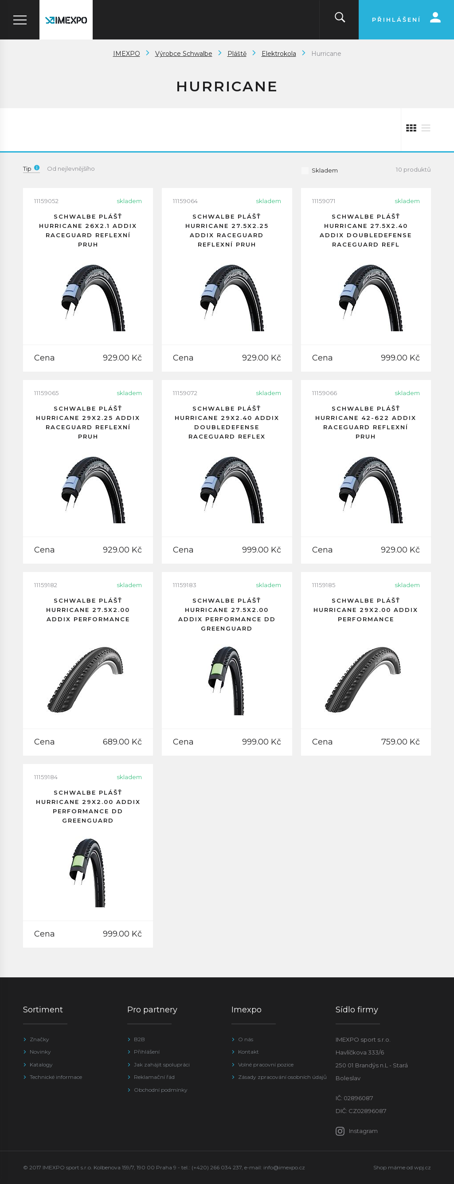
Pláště (237, 54)
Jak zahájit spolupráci (162, 1064)
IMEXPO (126, 54)
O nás (245, 1039)
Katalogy (41, 1064)
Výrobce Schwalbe (183, 54)
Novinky (40, 1051)
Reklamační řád (154, 1077)
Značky (39, 1039)
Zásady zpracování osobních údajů (282, 1077)
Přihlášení (147, 1051)
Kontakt (248, 1051)
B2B (139, 1039)
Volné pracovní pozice (266, 1064)
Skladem (319, 170)
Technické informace (56, 1077)
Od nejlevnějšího (71, 168)
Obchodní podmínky (161, 1089)
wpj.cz (422, 1167)
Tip (31, 169)
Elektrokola (279, 54)
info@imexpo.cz (284, 1167)
